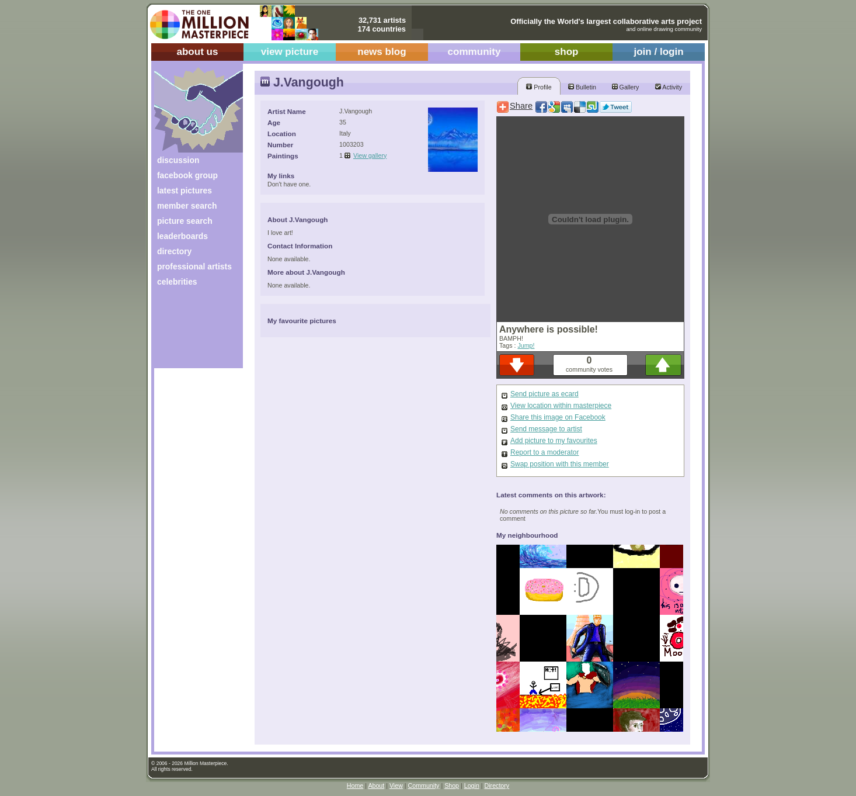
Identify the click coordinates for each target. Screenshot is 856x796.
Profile (538, 87)
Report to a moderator (544, 452)
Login (471, 785)
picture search (185, 221)
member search (187, 205)
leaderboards (182, 236)
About (376, 785)
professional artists (194, 266)
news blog (381, 51)
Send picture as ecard (544, 394)
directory (174, 251)
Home (355, 785)
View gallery (370, 155)
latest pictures (184, 190)
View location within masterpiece (560, 406)
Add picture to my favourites (553, 441)
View (396, 785)
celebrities (177, 281)
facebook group (187, 175)
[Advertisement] (190, 331)
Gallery (625, 87)
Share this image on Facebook (558, 417)
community (474, 51)
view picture (290, 51)
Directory (497, 785)
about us (197, 51)
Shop (451, 785)
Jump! (525, 345)
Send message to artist (546, 429)
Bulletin (582, 87)
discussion (178, 160)
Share (521, 105)
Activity (668, 87)
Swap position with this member (559, 464)
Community (424, 785)
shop (567, 51)
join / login (658, 51)
